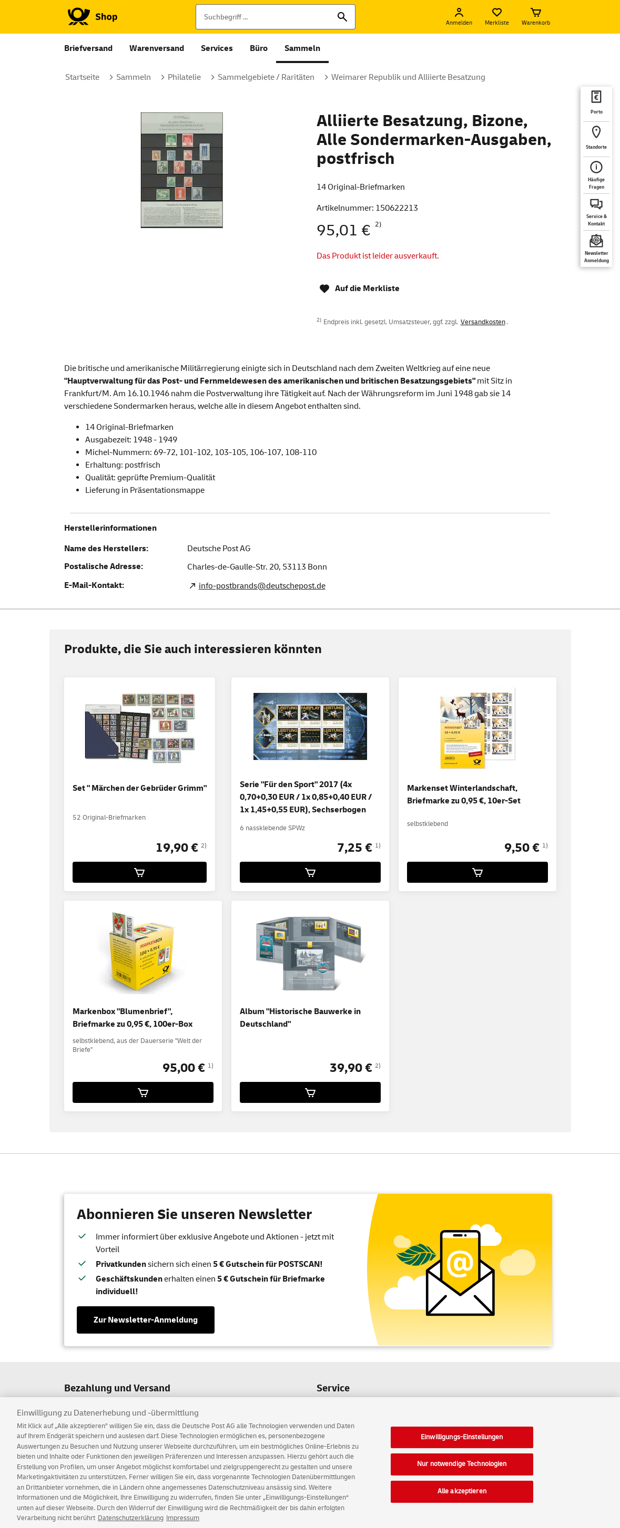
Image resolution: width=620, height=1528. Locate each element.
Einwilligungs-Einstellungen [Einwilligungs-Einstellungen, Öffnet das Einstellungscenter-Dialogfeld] (462, 1444)
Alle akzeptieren (462, 1498)
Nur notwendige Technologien (462, 1471)
